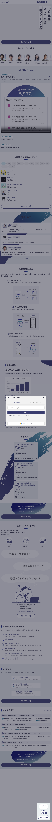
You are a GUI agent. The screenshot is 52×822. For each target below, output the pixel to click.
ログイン (26, 412)
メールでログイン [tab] (17, 402)
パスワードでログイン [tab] (35, 402)
